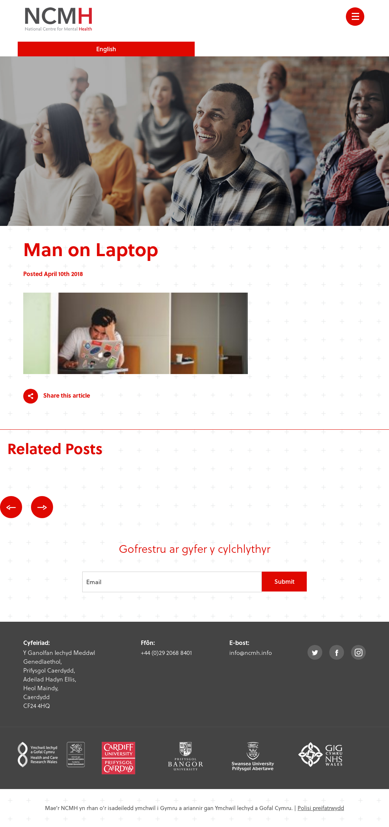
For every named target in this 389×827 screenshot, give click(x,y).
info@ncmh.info (250, 652)
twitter (315, 652)
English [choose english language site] (106, 49)
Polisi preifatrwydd (321, 808)
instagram (358, 652)
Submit (284, 581)
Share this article (56, 396)
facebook (336, 652)
